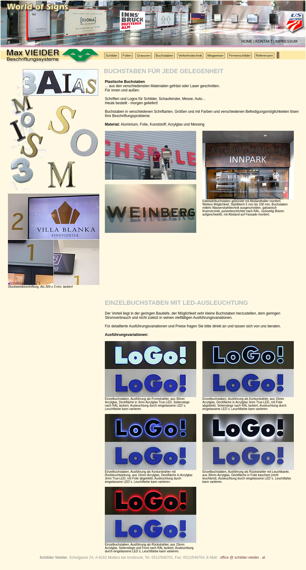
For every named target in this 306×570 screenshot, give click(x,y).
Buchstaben (164, 55)
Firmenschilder (240, 55)
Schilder (111, 55)
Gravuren (144, 55)
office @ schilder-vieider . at (242, 557)
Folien (127, 55)
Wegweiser (215, 55)
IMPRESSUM (286, 41)
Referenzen (264, 55)
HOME (246, 41)
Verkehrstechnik (190, 55)
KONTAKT (263, 41)
